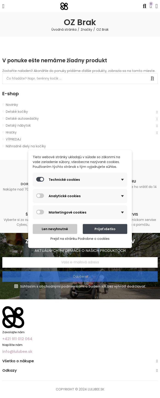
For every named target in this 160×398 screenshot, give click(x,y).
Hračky (11, 132)
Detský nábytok (18, 125)
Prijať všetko (105, 229)
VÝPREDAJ (13, 139)
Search (152, 78)
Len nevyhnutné (55, 229)
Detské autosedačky (22, 118)
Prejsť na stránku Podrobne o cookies (80, 238)
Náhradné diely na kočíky (26, 146)
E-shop (10, 94)
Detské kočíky (17, 111)
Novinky (12, 104)
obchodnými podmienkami (61, 286)
